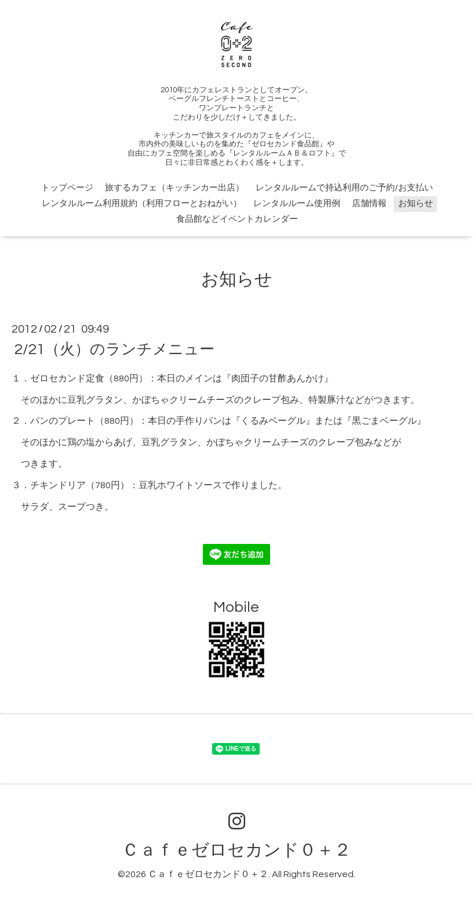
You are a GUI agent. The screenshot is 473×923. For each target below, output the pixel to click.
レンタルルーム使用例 (296, 203)
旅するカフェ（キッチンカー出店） (174, 187)
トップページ (67, 187)
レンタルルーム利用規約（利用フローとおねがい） (142, 203)
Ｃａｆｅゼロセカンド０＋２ (236, 850)
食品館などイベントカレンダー (237, 219)
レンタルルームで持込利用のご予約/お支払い (344, 187)
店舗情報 (369, 203)
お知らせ (415, 203)
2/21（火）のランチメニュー (114, 349)
